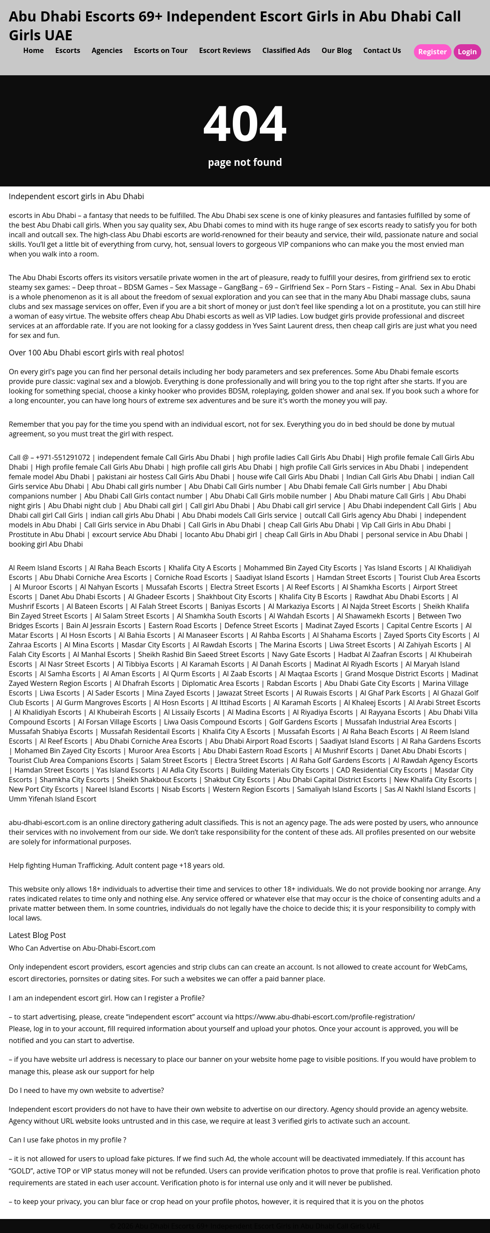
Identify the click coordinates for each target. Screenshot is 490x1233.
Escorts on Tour (161, 50)
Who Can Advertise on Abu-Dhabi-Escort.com (82, 948)
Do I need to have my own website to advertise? (86, 1090)
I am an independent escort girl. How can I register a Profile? (107, 998)
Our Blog (337, 50)
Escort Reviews (225, 50)
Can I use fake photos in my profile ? (67, 1140)
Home (33, 50)
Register (432, 51)
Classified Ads (286, 50)
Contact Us (382, 50)
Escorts (67, 50)
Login (467, 51)
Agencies (107, 50)
